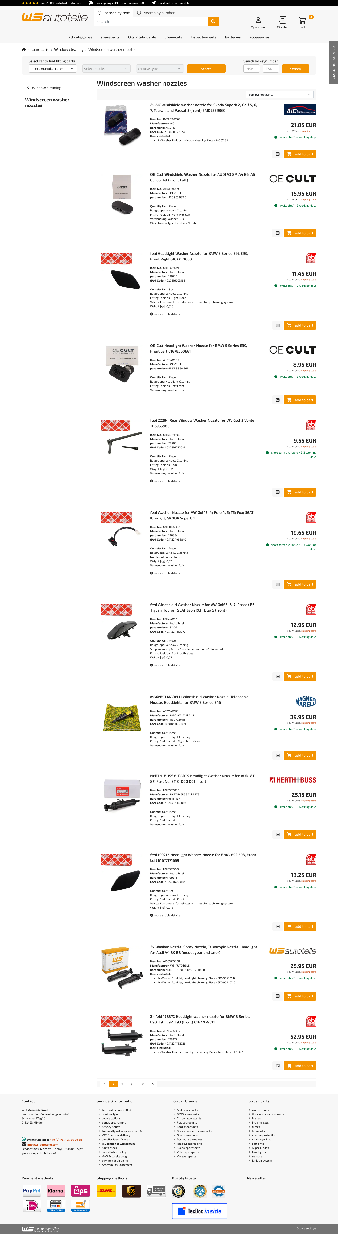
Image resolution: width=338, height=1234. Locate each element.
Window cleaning (69, 49)
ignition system (262, 1160)
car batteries (260, 1109)
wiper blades (260, 1147)
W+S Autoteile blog (114, 1156)
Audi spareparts (187, 1109)
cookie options (111, 1118)
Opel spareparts (187, 1135)
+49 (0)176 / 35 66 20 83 (66, 1139)
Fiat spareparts (187, 1122)
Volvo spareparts (188, 1152)
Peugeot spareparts (190, 1139)
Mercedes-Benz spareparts (194, 1130)
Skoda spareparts (188, 1147)
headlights (259, 1152)
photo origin (110, 1114)
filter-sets (258, 1130)
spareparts (40, 49)
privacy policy (111, 1126)
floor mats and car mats (268, 1114)
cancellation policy (114, 1152)
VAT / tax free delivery (116, 1135)
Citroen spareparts (189, 1118)
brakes (256, 1118)
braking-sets (260, 1122)
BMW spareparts (188, 1114)
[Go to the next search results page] (152, 1084)
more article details (165, 314)
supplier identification (116, 1139)
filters (256, 1126)
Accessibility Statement (117, 1164)
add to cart (300, 154)
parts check (109, 1147)
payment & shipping (115, 1160)
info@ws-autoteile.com (42, 1144)
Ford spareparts (187, 1126)
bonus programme (114, 1122)
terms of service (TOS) (116, 1109)
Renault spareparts (189, 1143)
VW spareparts (186, 1156)
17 (143, 1084)
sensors (257, 1156)
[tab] (113, 12)
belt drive (258, 1143)
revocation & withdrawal (118, 1143)
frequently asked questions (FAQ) (123, 1130)
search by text (117, 12)
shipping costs (308, 130)
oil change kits (261, 1139)
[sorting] (280, 94)
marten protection (264, 1135)
